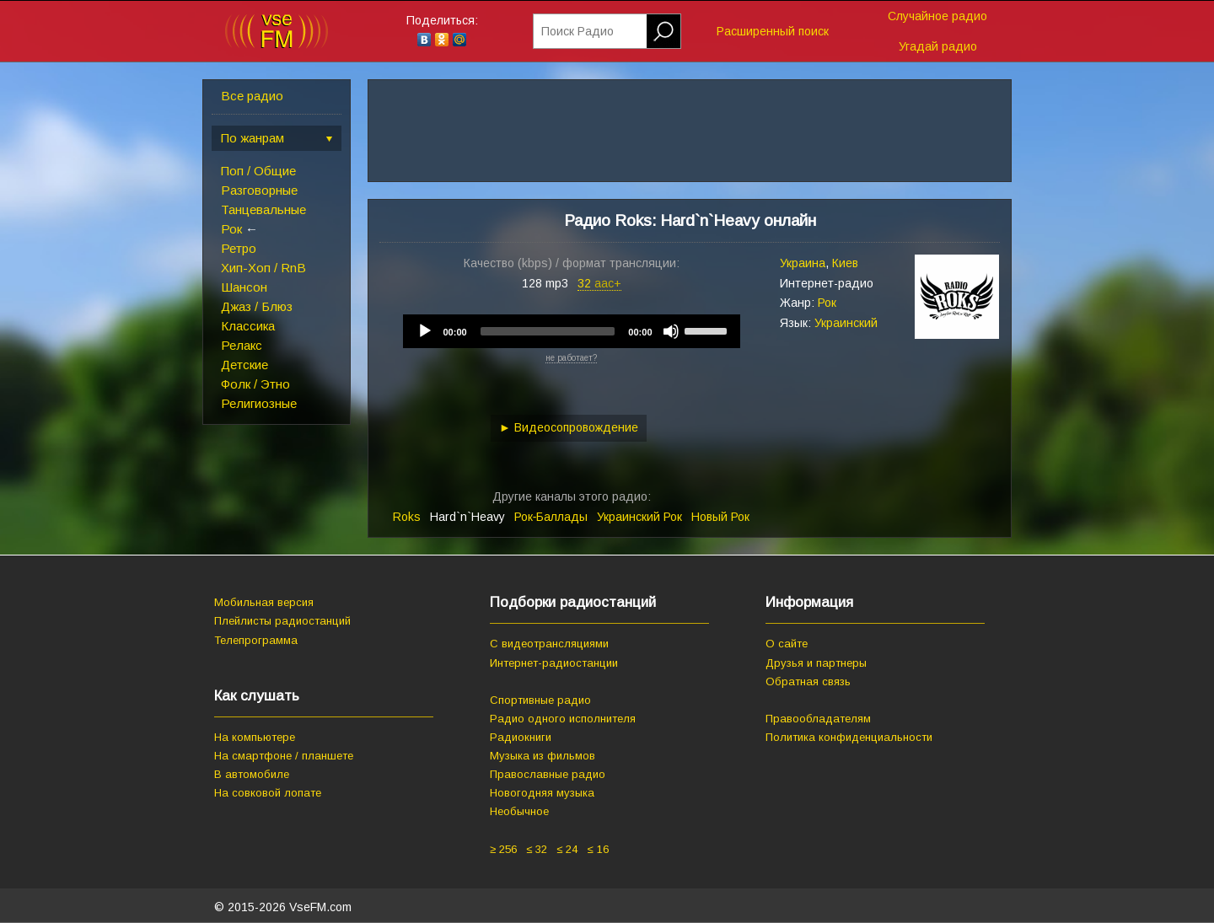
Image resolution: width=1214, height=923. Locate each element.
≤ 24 (566, 849)
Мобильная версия (264, 602)
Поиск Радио (577, 31)
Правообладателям (818, 718)
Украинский (846, 323)
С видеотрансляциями (549, 643)
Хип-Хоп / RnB (263, 267)
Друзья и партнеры (816, 663)
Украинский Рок (639, 516)
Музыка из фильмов (542, 755)
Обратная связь (808, 681)
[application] (571, 331)
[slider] (548, 331)
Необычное (519, 811)
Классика (248, 326)
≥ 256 (503, 849)
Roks (407, 516)
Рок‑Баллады (551, 516)
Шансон (244, 287)
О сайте (786, 643)
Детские (244, 364)
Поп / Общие (258, 171)
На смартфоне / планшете (283, 755)
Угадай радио (938, 46)
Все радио (252, 96)
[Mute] (671, 331)
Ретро (238, 248)
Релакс (241, 345)
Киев (845, 263)
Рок (231, 229)
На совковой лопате (267, 792)
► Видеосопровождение (568, 427)
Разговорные (259, 190)
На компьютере (254, 737)
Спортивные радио (540, 700)
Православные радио (547, 774)
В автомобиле (251, 774)
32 (599, 283)
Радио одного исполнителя (563, 718)
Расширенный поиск (773, 31)
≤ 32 (536, 849)
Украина (802, 263)
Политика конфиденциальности (848, 737)
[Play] (424, 331)
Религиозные (259, 403)
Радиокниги (520, 737)
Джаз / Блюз (257, 306)
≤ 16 (597, 849)
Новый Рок (720, 516)
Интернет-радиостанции (554, 663)
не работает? (571, 357)
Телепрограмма (256, 640)
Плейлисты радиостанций (282, 620)
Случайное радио (937, 16)
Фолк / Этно (255, 384)
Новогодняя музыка (542, 792)
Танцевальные (263, 209)
